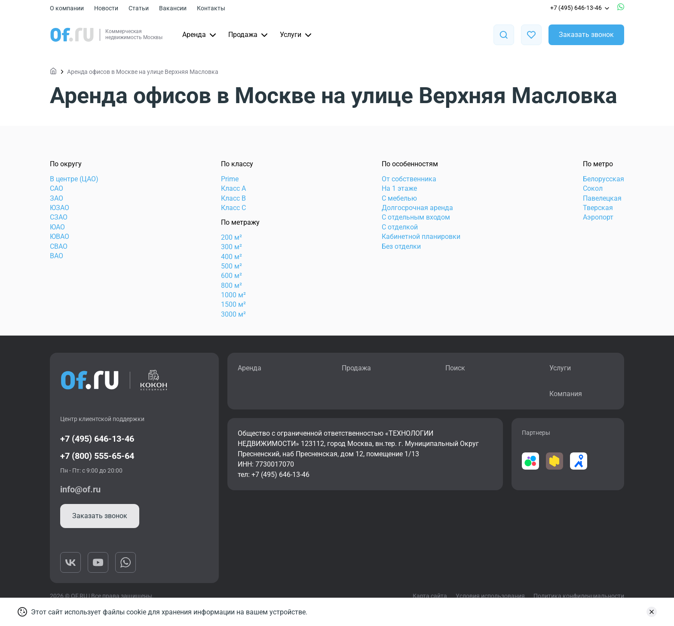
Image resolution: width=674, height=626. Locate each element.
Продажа (249, 35)
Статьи (139, 8)
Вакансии (173, 8)
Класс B (233, 198)
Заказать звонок (586, 35)
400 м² (231, 257)
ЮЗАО (59, 208)
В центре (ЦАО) (74, 179)
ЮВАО (59, 236)
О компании (67, 8)
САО (56, 188)
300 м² (231, 247)
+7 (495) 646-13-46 (580, 7)
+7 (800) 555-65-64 (97, 456)
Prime (230, 179)
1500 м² (233, 304)
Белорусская (603, 179)
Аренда (200, 35)
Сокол (593, 188)
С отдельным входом (416, 217)
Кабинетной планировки (421, 236)
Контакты (211, 8)
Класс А (233, 188)
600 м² (231, 276)
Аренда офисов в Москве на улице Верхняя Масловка (142, 71)
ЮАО (57, 227)
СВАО (58, 246)
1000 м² (233, 295)
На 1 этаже (399, 188)
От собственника (409, 179)
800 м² (231, 285)
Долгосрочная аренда (417, 208)
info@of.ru (80, 489)
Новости (106, 8)
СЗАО (58, 217)
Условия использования (490, 595)
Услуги (296, 35)
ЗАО (56, 198)
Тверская (598, 208)
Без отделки (401, 246)
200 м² (231, 237)
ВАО (56, 256)
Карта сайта (430, 595)
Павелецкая (602, 198)
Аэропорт (598, 217)
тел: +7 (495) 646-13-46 (273, 474)
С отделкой (400, 227)
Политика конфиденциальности (578, 595)
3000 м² (233, 314)
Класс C (233, 208)
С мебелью (399, 198)
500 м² (231, 266)
